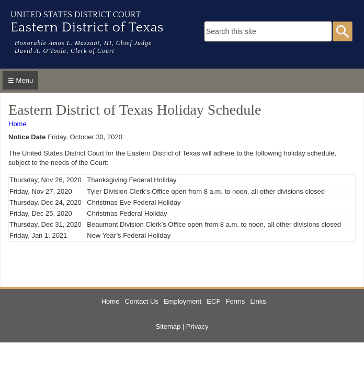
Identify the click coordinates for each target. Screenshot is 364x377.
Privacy (197, 326)
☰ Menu (20, 80)
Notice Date (27, 137)
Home (17, 124)
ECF (213, 301)
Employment (182, 301)
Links (258, 301)
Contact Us (141, 301)
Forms (235, 301)
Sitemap (168, 326)
